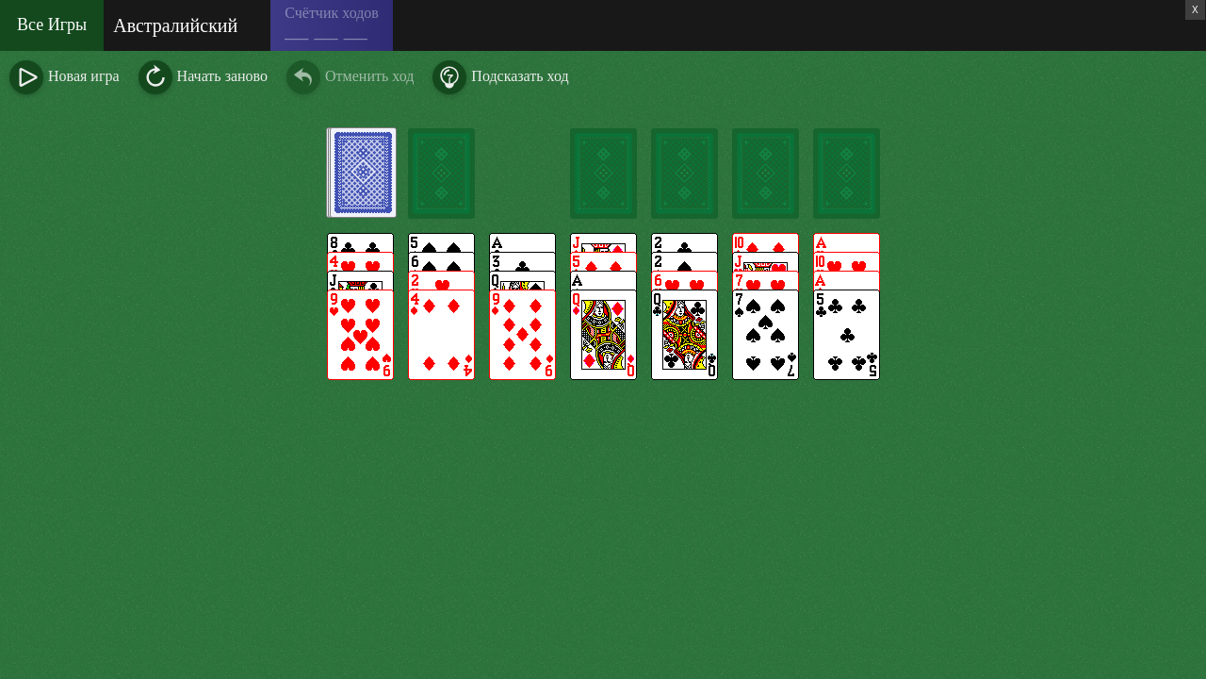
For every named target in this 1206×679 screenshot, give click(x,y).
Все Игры (52, 24)
